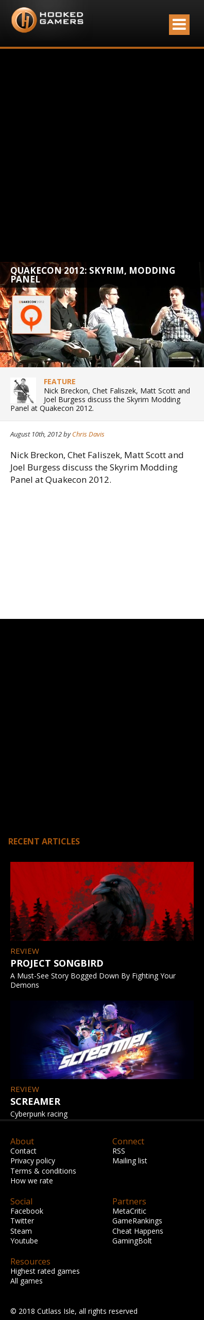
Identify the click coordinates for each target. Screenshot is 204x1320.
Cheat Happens (137, 1231)
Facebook (26, 1211)
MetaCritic (129, 1211)
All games (26, 1281)
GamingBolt (132, 1241)
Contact (23, 1151)
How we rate (31, 1180)
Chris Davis (88, 434)
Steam (21, 1231)
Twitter (22, 1220)
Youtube (24, 1241)
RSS (118, 1151)
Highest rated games (45, 1271)
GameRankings (137, 1220)
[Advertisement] (96, 155)
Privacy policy (32, 1160)
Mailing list (129, 1160)
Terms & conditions (43, 1171)
